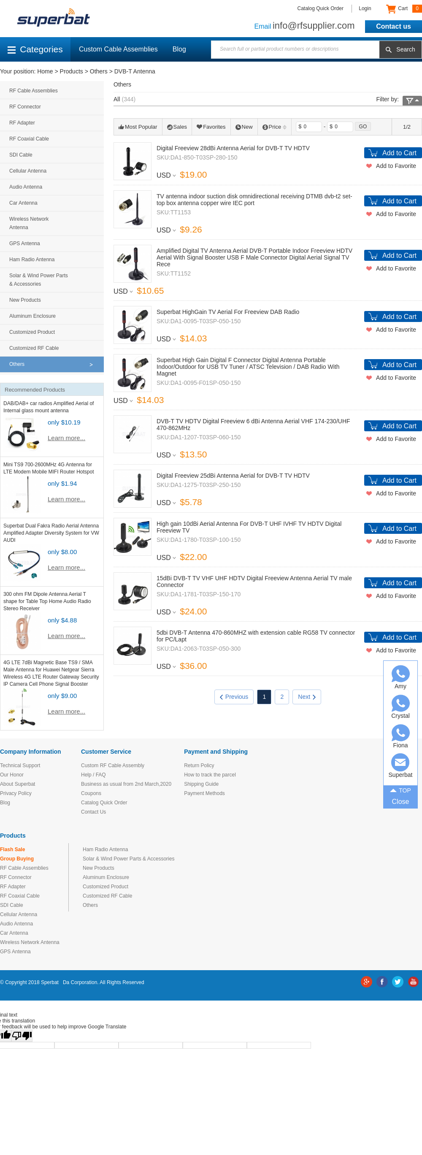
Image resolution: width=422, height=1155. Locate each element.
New (244, 127)
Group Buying (17, 859)
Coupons (91, 793)
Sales (177, 127)
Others (99, 71)
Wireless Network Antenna (29, 223)
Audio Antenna (25, 187)
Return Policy (199, 765)
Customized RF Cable (34, 348)
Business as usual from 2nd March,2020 (126, 784)
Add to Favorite (396, 165)
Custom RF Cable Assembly (112, 765)
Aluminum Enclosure (32, 316)
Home (45, 71)
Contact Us (93, 812)
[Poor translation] (21, 1036)
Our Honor (12, 775)
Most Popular (138, 127)
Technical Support (20, 765)
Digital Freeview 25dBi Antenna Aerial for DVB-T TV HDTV (233, 475)
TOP (400, 789)
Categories (35, 49)
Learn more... (66, 437)
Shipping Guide (201, 784)
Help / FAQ (93, 775)
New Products (25, 300)
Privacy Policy (16, 793)
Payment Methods (204, 793)
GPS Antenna (24, 243)
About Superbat (17, 784)
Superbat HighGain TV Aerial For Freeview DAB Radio (228, 311)
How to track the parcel (210, 775)
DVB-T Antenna (134, 71)
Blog (179, 49)
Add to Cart (399, 153)
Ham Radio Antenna (31, 259)
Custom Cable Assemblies (118, 49)
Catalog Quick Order (321, 8)
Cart (404, 9)
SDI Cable (20, 155)
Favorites (211, 127)
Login (365, 8)
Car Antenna (23, 203)
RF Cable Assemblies (33, 91)
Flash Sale (12, 849)
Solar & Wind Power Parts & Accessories (38, 280)
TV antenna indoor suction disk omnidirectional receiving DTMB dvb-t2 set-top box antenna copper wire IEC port (254, 199)
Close (400, 801)
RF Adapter (22, 123)
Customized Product (32, 332)
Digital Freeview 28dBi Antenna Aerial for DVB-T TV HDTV (233, 148)
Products (71, 71)
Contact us (393, 26)
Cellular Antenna (27, 171)
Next (307, 696)
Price (274, 127)
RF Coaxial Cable (29, 139)
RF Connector (25, 107)
